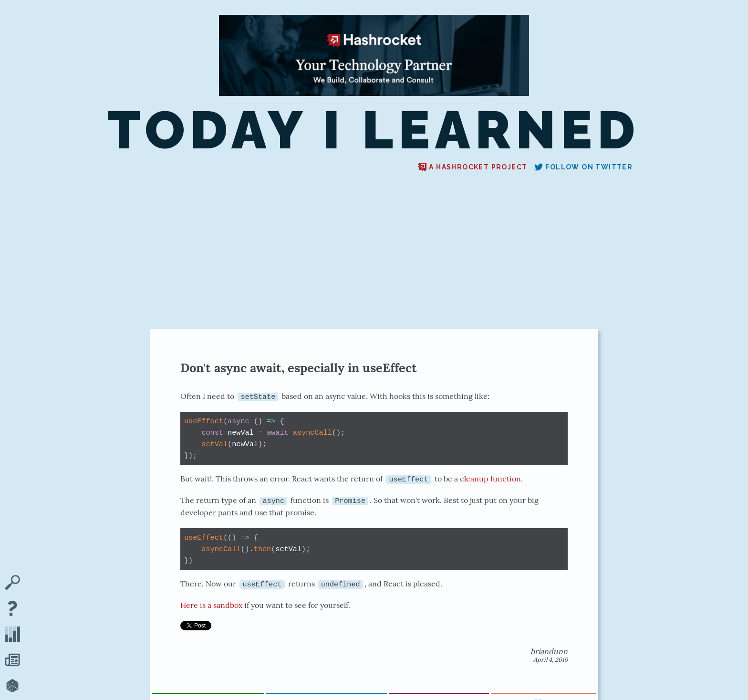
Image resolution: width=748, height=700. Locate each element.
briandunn (549, 651)
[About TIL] (12, 609)
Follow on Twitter (583, 167)
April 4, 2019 (550, 659)
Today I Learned (374, 130)
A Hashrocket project (472, 167)
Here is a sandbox (211, 604)
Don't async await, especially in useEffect (298, 368)
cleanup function (490, 478)
